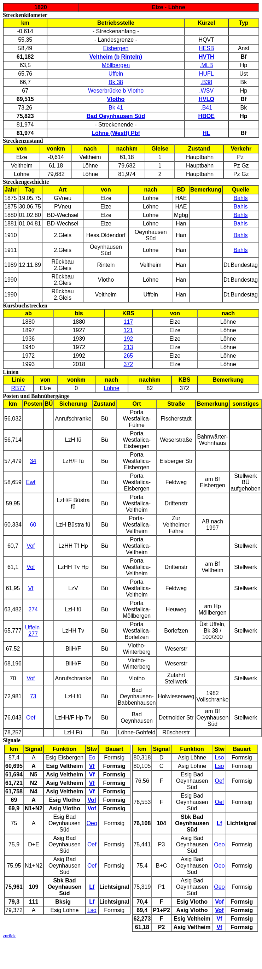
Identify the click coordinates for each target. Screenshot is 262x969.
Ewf (31, 482)
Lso (92, 910)
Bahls (241, 198)
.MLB (206, 65)
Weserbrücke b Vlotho (116, 91)
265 (128, 356)
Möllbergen (116, 65)
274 (33, 609)
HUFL (206, 74)
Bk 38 (116, 82)
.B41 (206, 108)
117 (128, 322)
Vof (31, 546)
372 (128, 364)
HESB (206, 48)
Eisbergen (115, 48)
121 (128, 330)
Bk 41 (116, 108)
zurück (9, 935)
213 (128, 347)
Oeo (92, 823)
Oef (30, 718)
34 (33, 461)
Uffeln (116, 74)
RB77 (18, 388)
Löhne (112, 388)
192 (128, 339)
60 (33, 525)
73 (33, 696)
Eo (91, 757)
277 (33, 634)
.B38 (206, 82)
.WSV (206, 91)
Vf (30, 588)
